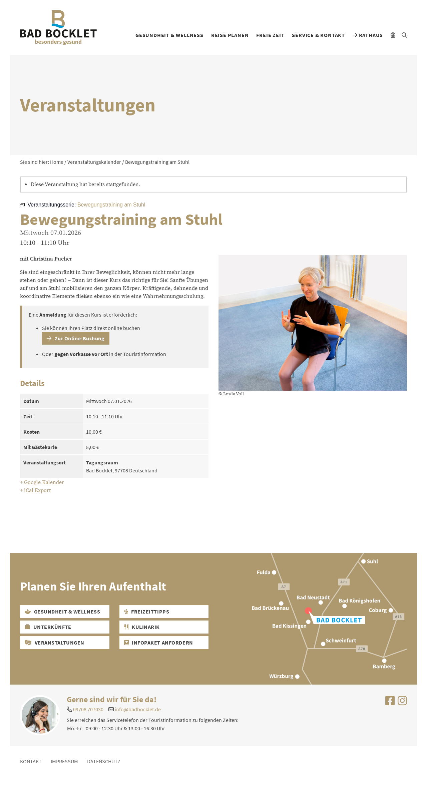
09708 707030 (88, 709)
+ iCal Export (35, 490)
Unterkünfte (48, 627)
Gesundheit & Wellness (169, 35)
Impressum (64, 761)
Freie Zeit (270, 35)
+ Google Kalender (42, 482)
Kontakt (31, 761)
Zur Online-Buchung (75, 338)
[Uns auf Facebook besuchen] (390, 702)
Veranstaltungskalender (94, 161)
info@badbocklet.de (138, 709)
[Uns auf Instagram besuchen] (402, 702)
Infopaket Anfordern (158, 642)
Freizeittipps (146, 611)
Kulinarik (142, 627)
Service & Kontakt (318, 35)
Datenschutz (103, 761)
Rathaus (368, 35)
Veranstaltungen (54, 642)
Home (56, 161)
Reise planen (230, 35)
